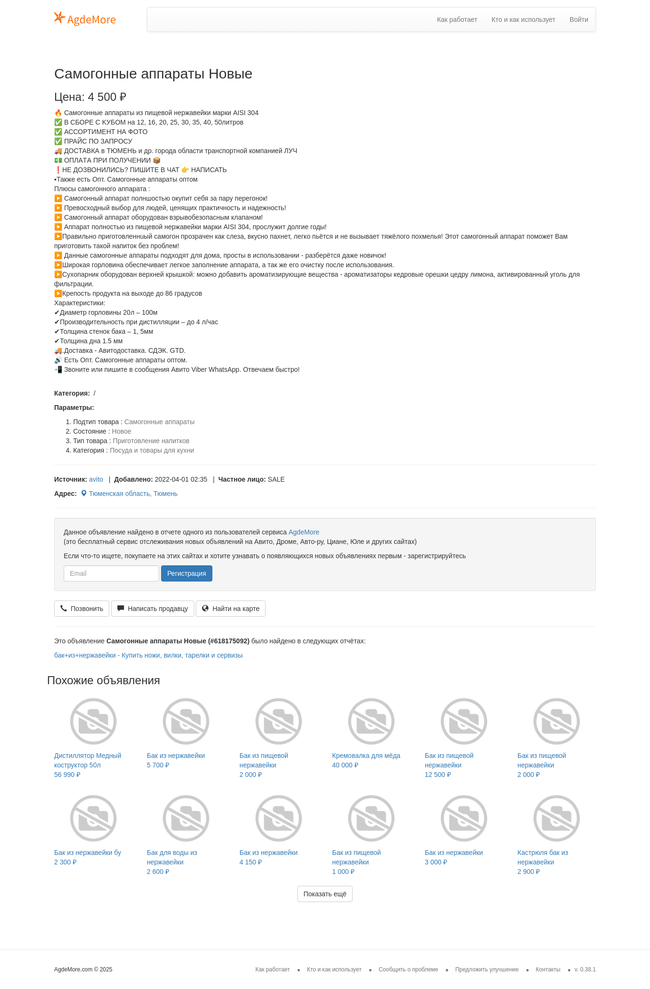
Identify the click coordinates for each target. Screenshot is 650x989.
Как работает (457, 19)
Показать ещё (325, 894)
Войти (579, 19)
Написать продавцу (152, 608)
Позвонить (81, 608)
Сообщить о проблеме (408, 969)
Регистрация (186, 573)
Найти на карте (230, 608)
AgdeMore (303, 532)
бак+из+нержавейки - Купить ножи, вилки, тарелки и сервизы (148, 655)
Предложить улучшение (487, 969)
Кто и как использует (523, 19)
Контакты (548, 969)
